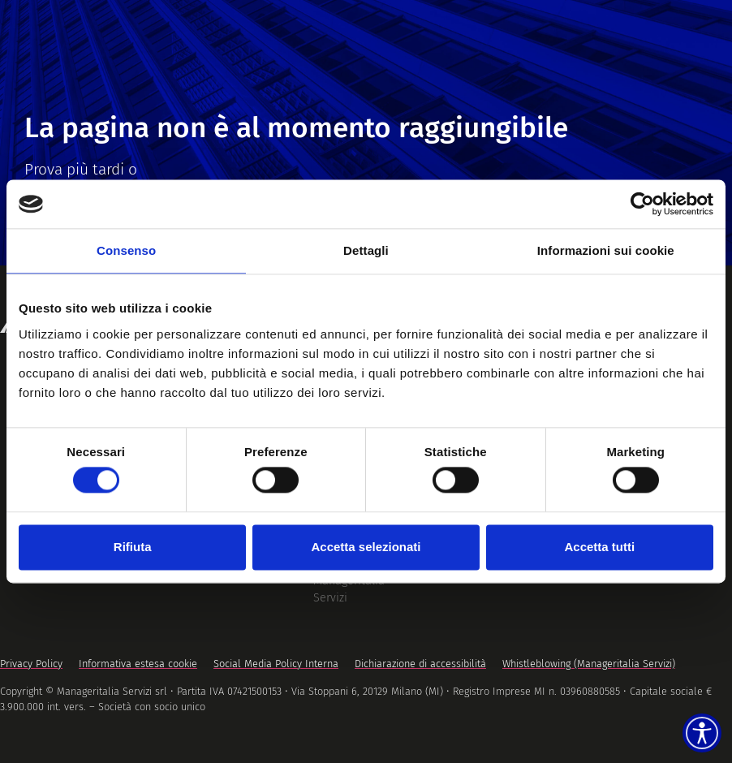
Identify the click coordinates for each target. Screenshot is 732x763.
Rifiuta (133, 547)
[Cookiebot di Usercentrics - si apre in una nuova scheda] (642, 204)
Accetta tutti (599, 547)
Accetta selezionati (365, 547)
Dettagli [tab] (366, 250)
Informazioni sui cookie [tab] (605, 250)
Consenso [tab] (126, 250)
